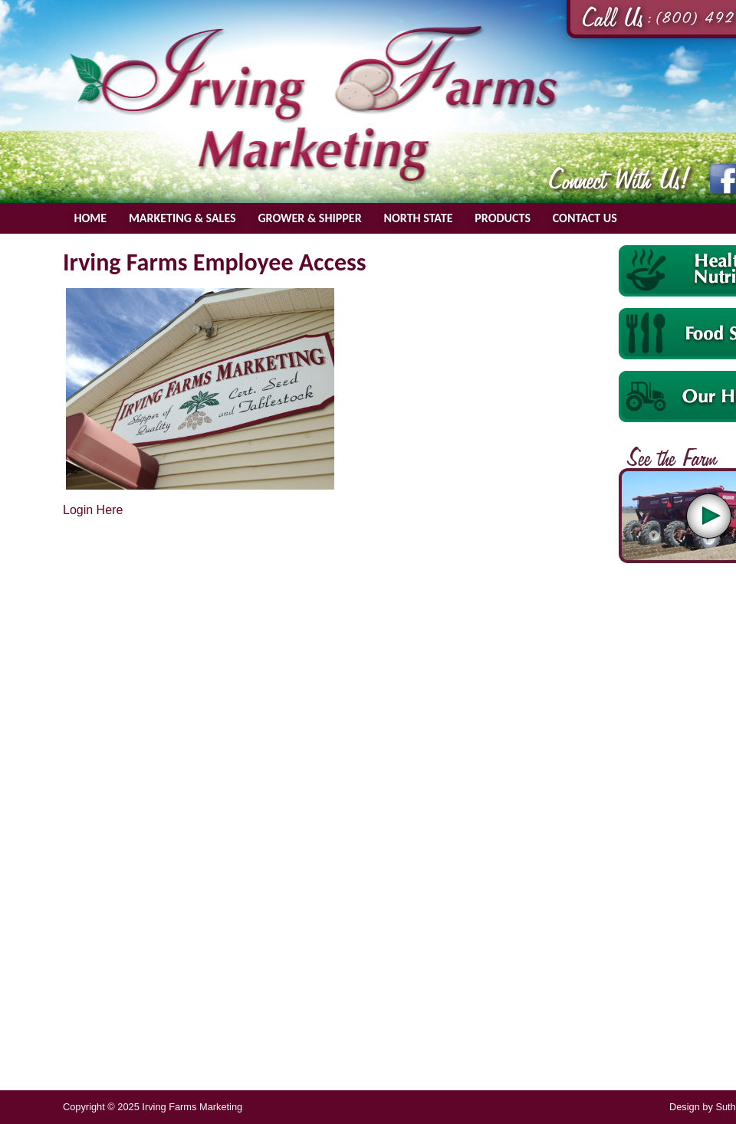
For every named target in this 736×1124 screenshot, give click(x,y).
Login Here (93, 509)
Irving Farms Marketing (314, 104)
